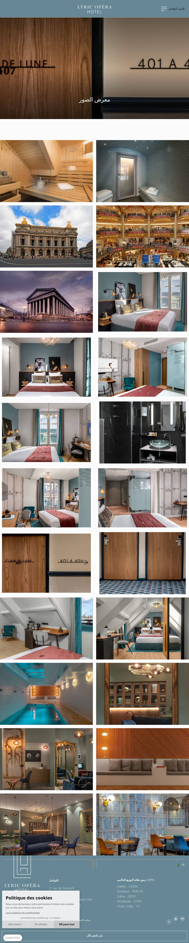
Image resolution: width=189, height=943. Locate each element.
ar (183, 865)
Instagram (175, 918)
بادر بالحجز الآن (95, 936)
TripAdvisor (182, 918)
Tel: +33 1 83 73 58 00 (83, 905)
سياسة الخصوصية (82, 920)
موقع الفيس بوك (169, 922)
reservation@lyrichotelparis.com (83, 899)
